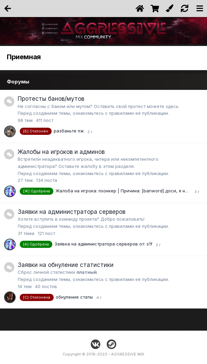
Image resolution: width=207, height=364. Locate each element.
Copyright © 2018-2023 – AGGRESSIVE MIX (103, 354)
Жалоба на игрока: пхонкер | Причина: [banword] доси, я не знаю (127, 191)
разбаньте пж (69, 130)
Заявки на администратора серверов (71, 211)
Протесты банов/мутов (51, 98)
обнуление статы (74, 297)
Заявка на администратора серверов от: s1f (103, 244)
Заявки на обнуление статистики (66, 265)
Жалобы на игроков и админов (61, 151)
